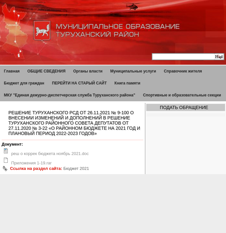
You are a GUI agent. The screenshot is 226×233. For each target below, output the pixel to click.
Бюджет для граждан (24, 83)
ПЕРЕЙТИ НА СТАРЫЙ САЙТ (79, 83)
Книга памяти (127, 83)
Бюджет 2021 (76, 168)
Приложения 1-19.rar (31, 163)
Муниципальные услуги (133, 71)
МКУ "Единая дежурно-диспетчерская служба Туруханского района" (69, 95)
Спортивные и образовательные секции (182, 95)
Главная (12, 71)
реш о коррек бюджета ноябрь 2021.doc (50, 153)
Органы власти (88, 71)
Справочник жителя (183, 71)
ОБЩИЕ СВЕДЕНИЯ (46, 71)
